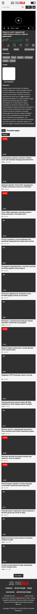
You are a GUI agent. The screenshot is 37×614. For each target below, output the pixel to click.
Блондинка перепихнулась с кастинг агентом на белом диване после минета (18, 267)
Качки (13, 57)
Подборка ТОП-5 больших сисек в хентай (16, 375)
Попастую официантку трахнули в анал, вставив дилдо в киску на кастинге (16, 294)
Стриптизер (28, 57)
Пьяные (12, 61)
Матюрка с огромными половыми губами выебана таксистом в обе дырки (17, 322)
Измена (5, 61)
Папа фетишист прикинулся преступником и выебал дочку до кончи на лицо (18, 512)
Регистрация (19, 588)
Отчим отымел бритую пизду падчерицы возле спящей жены (16, 566)
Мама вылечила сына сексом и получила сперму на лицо (16, 539)
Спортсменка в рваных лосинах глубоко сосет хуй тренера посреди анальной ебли (17, 159)
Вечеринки (6, 57)
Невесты (20, 57)
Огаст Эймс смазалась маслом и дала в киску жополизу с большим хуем (16, 213)
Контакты (10, 592)
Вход (29, 588)
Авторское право (23, 592)
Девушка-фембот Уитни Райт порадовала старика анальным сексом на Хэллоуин (17, 186)
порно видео (20, 596)
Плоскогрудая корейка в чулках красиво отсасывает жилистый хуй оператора (16, 484)
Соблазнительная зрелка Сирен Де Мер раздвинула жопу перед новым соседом (16, 403)
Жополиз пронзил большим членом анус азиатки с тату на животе (16, 457)
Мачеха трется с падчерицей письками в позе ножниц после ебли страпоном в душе (17, 430)
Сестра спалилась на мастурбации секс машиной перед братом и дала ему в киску (17, 240)
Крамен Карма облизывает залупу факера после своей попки (17, 349)
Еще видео (18, 575)
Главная (8, 588)
